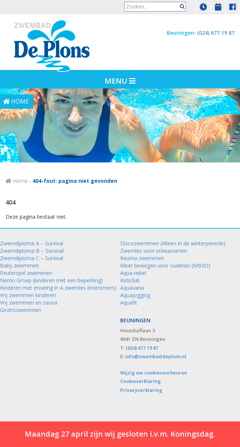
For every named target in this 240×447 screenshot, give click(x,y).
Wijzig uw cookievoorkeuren (153, 372)
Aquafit (128, 302)
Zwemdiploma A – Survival (31, 243)
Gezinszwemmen (20, 309)
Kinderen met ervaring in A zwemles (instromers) (58, 287)
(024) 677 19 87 (215, 32)
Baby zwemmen (19, 265)
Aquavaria (132, 287)
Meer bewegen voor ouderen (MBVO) (165, 265)
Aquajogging (135, 295)
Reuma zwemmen (142, 258)
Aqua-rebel (133, 272)
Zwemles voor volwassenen (153, 250)
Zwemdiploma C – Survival (31, 258)
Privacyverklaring (141, 390)
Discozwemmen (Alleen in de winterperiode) (173, 243)
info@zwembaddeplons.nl (155, 356)
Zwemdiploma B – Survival (32, 250)
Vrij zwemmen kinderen (28, 295)
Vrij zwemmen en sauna (28, 302)
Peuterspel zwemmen (26, 272)
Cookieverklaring (140, 381)
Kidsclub (130, 280)
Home (17, 180)
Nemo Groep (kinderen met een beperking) (51, 280)
